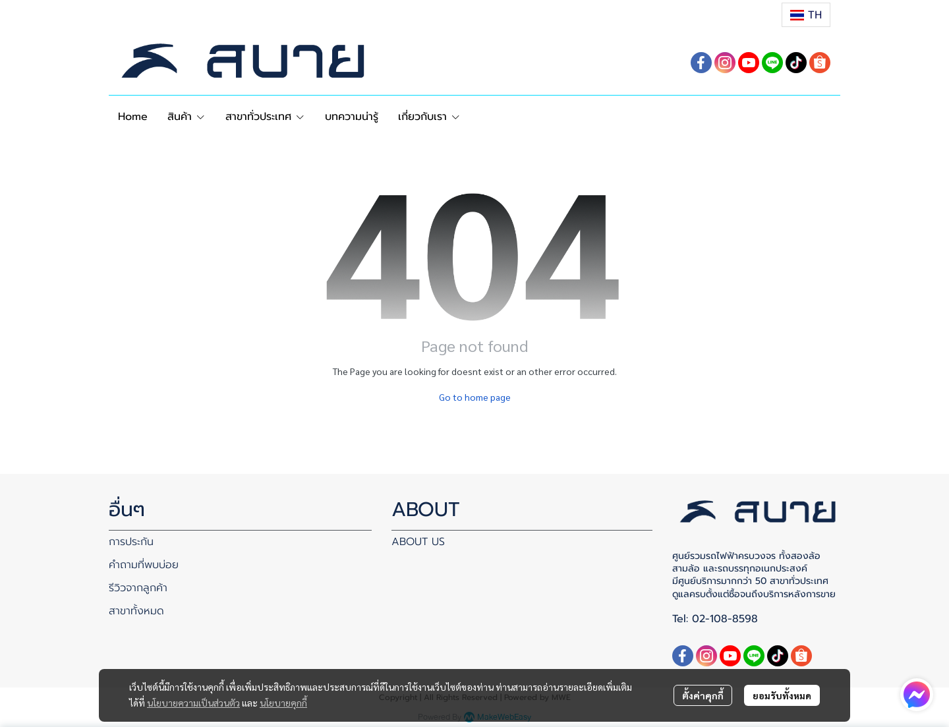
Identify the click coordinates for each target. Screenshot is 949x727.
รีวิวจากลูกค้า (138, 588)
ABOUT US (418, 542)
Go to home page (475, 397)
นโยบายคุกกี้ (283, 703)
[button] (806, 15)
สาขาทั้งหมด (136, 611)
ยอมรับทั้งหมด (782, 695)
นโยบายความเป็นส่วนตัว (193, 703)
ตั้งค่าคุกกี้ (703, 695)
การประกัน (131, 542)
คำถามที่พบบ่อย (144, 565)
